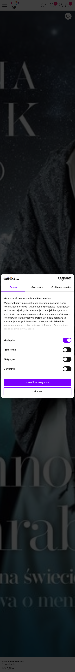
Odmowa (37, 391)
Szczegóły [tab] (37, 287)
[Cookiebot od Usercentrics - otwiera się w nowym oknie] (57, 279)
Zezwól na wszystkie (37, 382)
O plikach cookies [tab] (61, 287)
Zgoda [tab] (13, 287)
